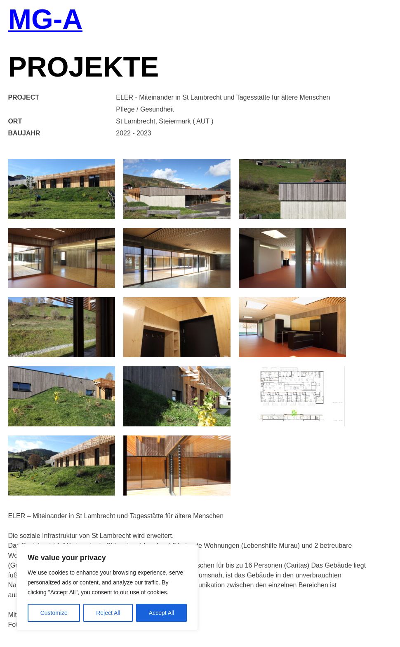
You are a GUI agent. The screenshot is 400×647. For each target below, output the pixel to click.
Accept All (161, 613)
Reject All (108, 613)
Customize (54, 613)
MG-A (45, 20)
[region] (107, 587)
